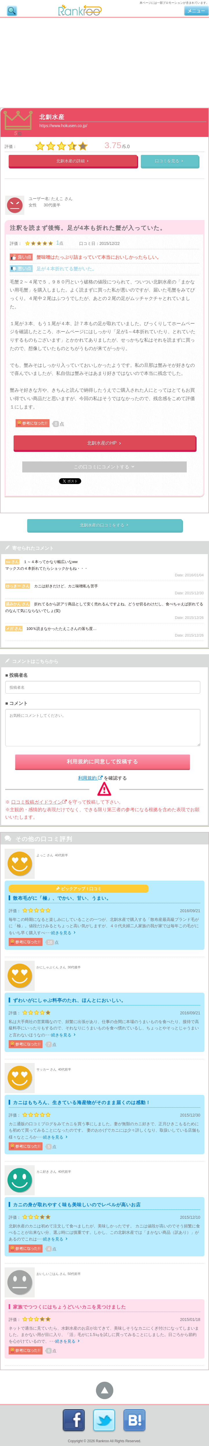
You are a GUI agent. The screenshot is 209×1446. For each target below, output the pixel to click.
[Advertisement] (104, 61)
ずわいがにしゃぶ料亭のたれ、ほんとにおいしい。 (69, 1000)
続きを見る (64, 932)
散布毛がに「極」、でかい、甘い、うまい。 (62, 898)
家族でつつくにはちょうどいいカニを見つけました (69, 1306)
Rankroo (102, 1441)
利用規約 (90, 778)
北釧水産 (52, 117)
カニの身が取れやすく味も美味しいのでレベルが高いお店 (77, 1204)
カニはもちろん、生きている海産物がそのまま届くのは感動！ (82, 1102)
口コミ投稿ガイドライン (39, 802)
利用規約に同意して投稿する (102, 762)
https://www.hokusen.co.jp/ (63, 125)
